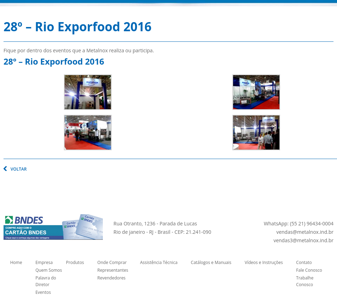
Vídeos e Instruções (264, 262)
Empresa (44, 262)
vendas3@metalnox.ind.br (303, 240)
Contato (304, 262)
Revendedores (111, 278)
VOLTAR (19, 169)
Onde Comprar (112, 262)
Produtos (75, 262)
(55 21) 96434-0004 (311, 223)
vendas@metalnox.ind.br (304, 232)
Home (16, 262)
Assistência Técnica (159, 262)
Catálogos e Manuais (211, 262)
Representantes (112, 270)
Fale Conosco (309, 270)
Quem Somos (48, 270)
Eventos (43, 292)
